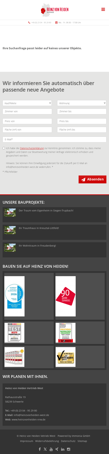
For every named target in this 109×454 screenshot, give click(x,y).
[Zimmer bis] (82, 111)
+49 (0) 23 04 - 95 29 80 (41, 22)
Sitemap (82, 441)
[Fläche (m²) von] (27, 130)
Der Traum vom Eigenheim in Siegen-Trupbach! (46, 210)
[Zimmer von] (27, 111)
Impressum (26, 441)
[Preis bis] (82, 121)
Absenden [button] (95, 179)
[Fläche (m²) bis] (82, 130)
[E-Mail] (54, 139)
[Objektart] (81, 103)
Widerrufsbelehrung (47, 441)
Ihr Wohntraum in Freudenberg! (37, 245)
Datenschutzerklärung (32, 148)
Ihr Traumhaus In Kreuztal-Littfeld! (39, 228)
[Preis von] (27, 121)
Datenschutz (68, 441)
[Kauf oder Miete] (27, 103)
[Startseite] (54, 10)
